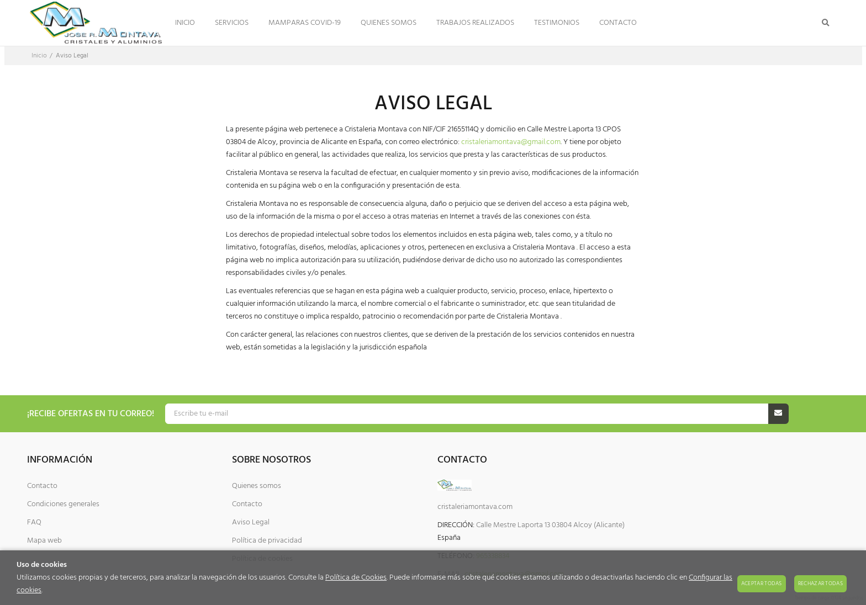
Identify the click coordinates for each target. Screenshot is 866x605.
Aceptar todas (761, 583)
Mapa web (44, 540)
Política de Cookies (356, 577)
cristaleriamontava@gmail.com (511, 142)
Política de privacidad (267, 540)
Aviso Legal (251, 522)
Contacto (42, 486)
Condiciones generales (63, 504)
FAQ (34, 522)
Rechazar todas (820, 583)
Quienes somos (256, 486)
